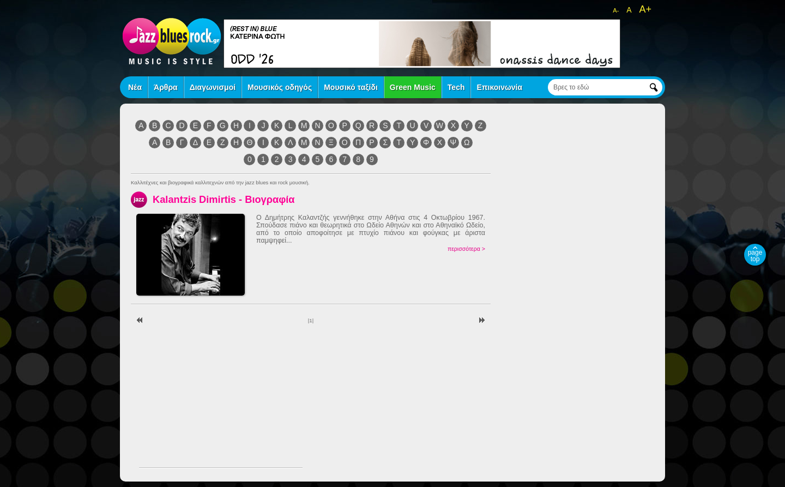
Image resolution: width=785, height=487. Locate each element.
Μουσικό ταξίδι (351, 87)
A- (616, 10)
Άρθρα (166, 87)
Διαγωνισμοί (212, 87)
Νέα (135, 87)
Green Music (413, 87)
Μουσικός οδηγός (279, 87)
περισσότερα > (466, 248)
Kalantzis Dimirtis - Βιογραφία (224, 199)
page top (755, 256)
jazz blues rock (172, 41)
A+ (645, 9)
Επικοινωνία (499, 87)
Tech (456, 87)
